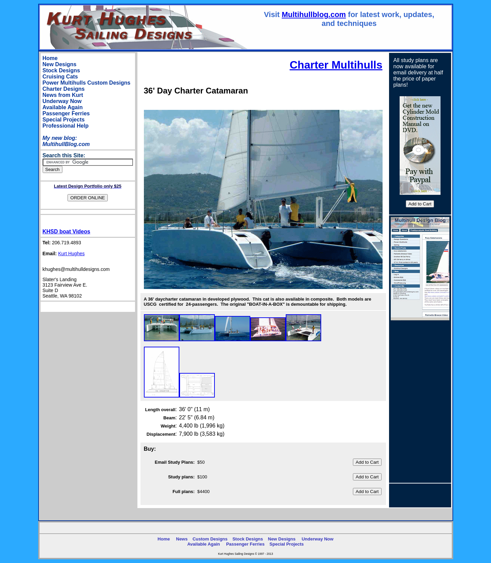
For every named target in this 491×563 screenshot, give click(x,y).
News (182, 539)
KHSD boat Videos (66, 231)
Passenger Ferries (66, 113)
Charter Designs (64, 89)
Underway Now (62, 101)
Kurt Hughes (71, 253)
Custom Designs (108, 83)
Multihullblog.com (314, 14)
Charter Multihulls (335, 65)
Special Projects (64, 119)
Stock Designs (61, 70)
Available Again (63, 107)
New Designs (60, 64)
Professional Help (66, 126)
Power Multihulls (64, 83)
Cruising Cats (60, 77)
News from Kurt (63, 95)
